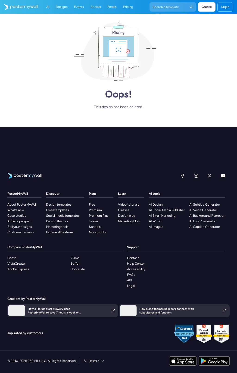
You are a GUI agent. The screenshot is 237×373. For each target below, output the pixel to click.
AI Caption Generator (204, 227)
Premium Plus (99, 216)
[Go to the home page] (19, 7)
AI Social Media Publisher (167, 210)
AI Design (156, 205)
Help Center (136, 264)
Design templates (59, 205)
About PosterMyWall (22, 205)
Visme (75, 258)
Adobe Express (18, 269)
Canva (11, 258)
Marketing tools (57, 227)
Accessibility (136, 269)
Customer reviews (20, 232)
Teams (93, 221)
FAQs (131, 275)
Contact (133, 258)
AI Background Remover (207, 216)
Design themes (57, 221)
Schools (95, 227)
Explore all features (60, 232)
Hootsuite (77, 269)
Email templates (57, 210)
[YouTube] (223, 175)
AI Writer (155, 221)
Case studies (16, 216)
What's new (15, 210)
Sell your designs (19, 227)
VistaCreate (16, 264)
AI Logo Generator (202, 221)
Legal (131, 286)
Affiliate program (19, 221)
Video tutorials (128, 205)
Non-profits (97, 232)
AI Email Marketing (162, 216)
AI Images (156, 227)
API (129, 280)
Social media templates (63, 216)
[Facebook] (182, 175)
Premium (95, 210)
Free (92, 205)
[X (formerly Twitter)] (209, 175)
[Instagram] (196, 175)
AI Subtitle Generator (204, 205)
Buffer (75, 264)
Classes (123, 210)
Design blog (126, 216)
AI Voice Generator (203, 210)
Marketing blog (129, 221)
